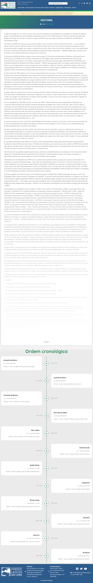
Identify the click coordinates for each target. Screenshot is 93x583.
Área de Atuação (29, 7)
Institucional (21, 7)
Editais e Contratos (50, 7)
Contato (74, 7)
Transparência (59, 7)
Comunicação (67, 7)
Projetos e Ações (39, 7)
